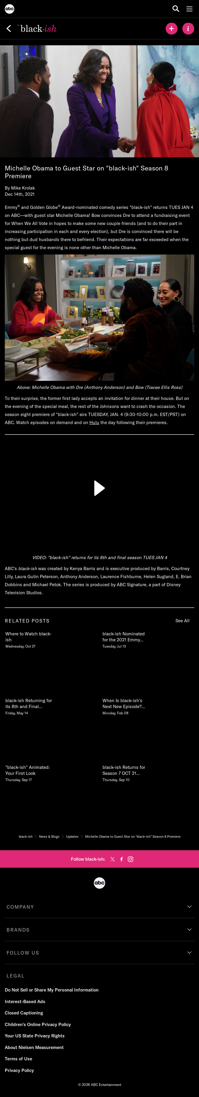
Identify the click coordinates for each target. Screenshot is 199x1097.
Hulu (94, 422)
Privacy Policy (19, 1070)
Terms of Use (18, 1059)
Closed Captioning (24, 1013)
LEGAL (16, 975)
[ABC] (9, 9)
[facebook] (121, 859)
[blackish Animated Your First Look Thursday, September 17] (29, 772)
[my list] (172, 29)
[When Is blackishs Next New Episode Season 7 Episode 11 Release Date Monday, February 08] (126, 705)
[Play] (99, 488)
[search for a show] (175, 9)
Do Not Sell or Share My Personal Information (52, 990)
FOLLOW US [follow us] (23, 952)
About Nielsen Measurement (34, 1047)
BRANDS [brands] (18, 929)
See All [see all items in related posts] (182, 620)
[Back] (9, 28)
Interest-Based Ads (25, 1001)
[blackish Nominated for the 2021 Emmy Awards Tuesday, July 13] (126, 639)
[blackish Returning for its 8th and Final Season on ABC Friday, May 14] (29, 705)
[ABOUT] (188, 29)
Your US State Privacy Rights (35, 1036)
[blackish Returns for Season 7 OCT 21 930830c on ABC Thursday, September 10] (126, 772)
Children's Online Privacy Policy (38, 1024)
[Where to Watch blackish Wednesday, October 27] (29, 639)
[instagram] (130, 859)
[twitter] (112, 859)
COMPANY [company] (20, 907)
